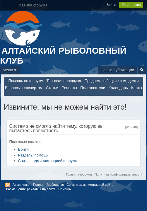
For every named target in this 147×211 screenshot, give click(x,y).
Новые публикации (117, 70)
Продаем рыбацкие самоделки (112, 81)
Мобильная (55, 184)
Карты (136, 88)
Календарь (118, 88)
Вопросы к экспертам (23, 88)
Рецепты (69, 88)
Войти (111, 4)
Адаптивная (21, 184)
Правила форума (79, 174)
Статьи (52, 88)
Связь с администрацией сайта (89, 184)
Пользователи (92, 88)
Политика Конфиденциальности (119, 174)
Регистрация (131, 4)
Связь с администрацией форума (47, 161)
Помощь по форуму (25, 81)
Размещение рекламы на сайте (31, 189)
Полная (38, 184)
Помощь (64, 189)
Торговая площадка (64, 81)
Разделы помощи (33, 155)
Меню (10, 70)
